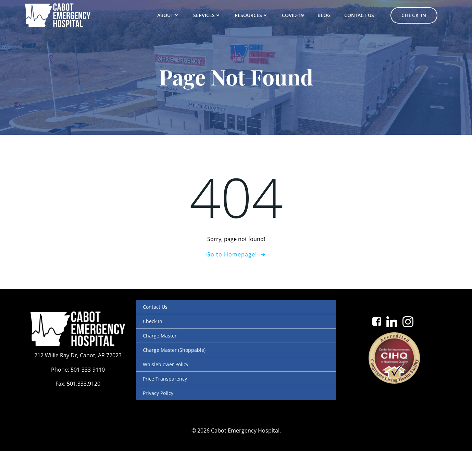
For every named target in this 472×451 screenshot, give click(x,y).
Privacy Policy (158, 393)
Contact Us (359, 15)
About (168, 15)
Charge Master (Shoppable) (174, 350)
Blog (324, 15)
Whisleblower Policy (165, 364)
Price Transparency (165, 378)
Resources (251, 15)
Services (207, 15)
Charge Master (160, 335)
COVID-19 (293, 15)
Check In (152, 321)
